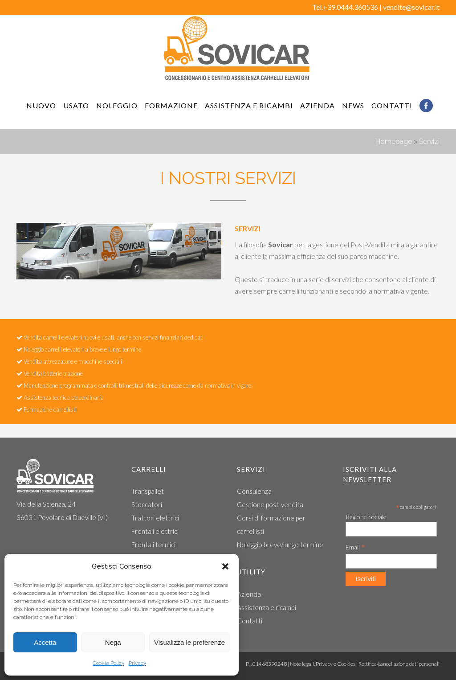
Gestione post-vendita (270, 504)
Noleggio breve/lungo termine (280, 545)
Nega (113, 642)
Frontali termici (153, 545)
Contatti (249, 621)
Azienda (249, 594)
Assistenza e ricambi (266, 607)
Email (355, 547)
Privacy (137, 663)
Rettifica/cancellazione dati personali (399, 663)
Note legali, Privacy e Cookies (322, 663)
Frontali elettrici (155, 531)
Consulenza (254, 491)
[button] (225, 566)
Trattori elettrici (155, 518)
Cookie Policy (108, 663)
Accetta (45, 642)
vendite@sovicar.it (411, 7)
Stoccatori (146, 504)
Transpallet (147, 491)
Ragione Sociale (366, 516)
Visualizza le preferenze (189, 642)
